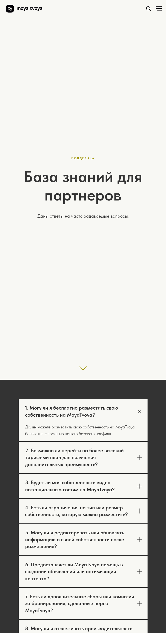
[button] (148, 8)
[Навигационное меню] (159, 8)
